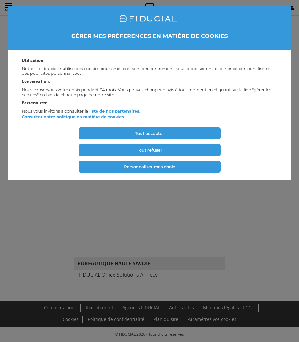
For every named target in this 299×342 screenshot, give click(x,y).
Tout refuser (149, 149)
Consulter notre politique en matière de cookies (73, 116)
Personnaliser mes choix (149, 166)
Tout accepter (149, 133)
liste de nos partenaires (114, 110)
